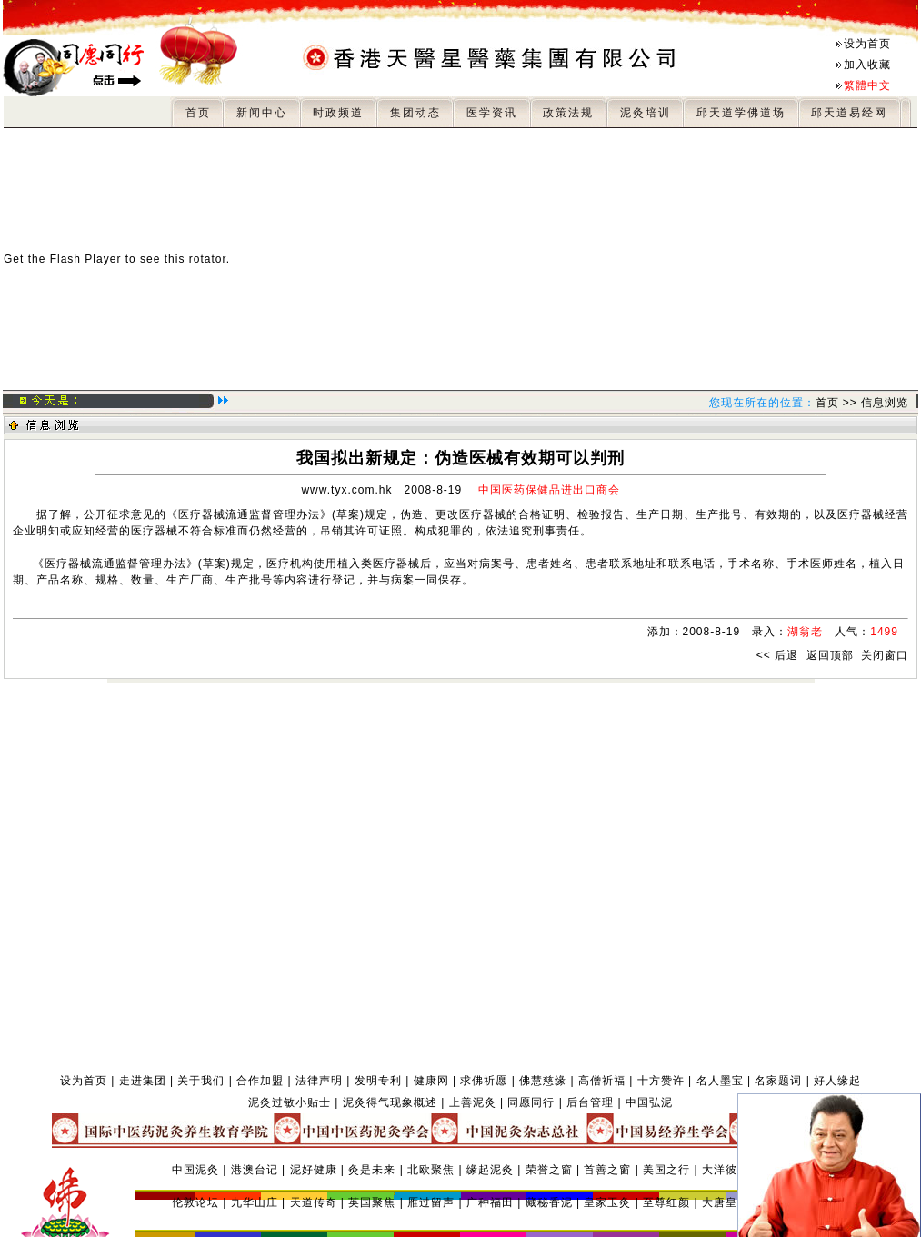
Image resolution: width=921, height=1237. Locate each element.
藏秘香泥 (549, 1202)
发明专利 (378, 1080)
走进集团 (142, 1080)
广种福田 (490, 1202)
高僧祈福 (602, 1080)
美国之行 (666, 1169)
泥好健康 (313, 1169)
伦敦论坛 (195, 1202)
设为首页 (867, 43)
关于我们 (201, 1080)
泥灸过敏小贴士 (289, 1102)
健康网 (431, 1080)
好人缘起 (837, 1080)
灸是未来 (371, 1169)
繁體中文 (867, 85)
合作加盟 (260, 1080)
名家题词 (778, 1080)
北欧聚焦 (431, 1169)
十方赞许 (661, 1080)
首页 (827, 402)
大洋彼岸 (725, 1169)
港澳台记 (254, 1169)
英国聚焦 (371, 1202)
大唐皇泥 (725, 1202)
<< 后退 (777, 655)
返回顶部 (830, 655)
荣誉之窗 (549, 1169)
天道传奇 (313, 1202)
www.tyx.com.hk (346, 490)
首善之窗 (607, 1169)
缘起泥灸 (490, 1169)
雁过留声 (431, 1202)
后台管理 (590, 1102)
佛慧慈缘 (542, 1080)
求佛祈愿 (483, 1080)
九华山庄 (254, 1202)
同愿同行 (531, 1102)
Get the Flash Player (62, 259)
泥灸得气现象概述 (390, 1102)
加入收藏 (867, 64)
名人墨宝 (720, 1080)
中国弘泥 (649, 1102)
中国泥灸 (195, 1169)
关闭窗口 (884, 655)
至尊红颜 (666, 1202)
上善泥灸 (472, 1102)
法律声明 (319, 1080)
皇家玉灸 (607, 1202)
